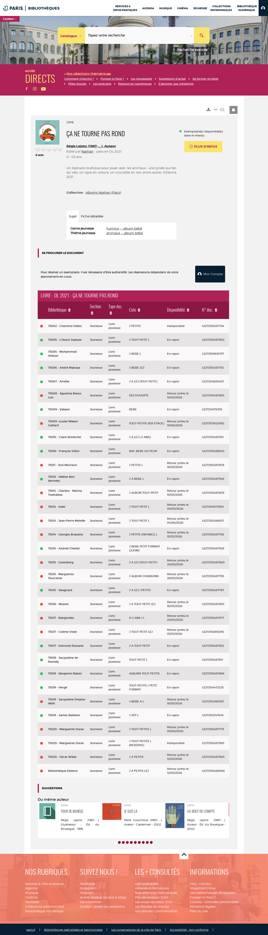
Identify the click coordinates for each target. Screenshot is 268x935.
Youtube (86, 892)
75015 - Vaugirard (60, 589)
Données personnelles (222, 901)
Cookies (196, 901)
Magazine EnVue (203, 887)
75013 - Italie (56, 505)
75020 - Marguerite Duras (66, 728)
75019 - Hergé (57, 686)
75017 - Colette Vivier (62, 631)
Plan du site (199, 910)
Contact (205, 883)
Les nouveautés (146, 883)
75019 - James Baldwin (64, 714)
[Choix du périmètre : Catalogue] (71, 35)
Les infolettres (90, 901)
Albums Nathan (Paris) (103, 193)
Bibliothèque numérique (44, 910)
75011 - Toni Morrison (62, 464)
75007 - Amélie (58, 380)
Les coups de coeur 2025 (154, 901)
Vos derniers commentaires (156, 910)
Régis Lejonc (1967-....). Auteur (91, 146)
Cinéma (31, 896)
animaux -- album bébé (124, 233)
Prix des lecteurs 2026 (151, 896)
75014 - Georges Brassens (65, 533)
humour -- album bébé (124, 228)
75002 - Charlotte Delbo (65, 325)
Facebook (87, 883)
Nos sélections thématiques (156, 892)
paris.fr (30, 928)
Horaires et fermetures (152, 887)
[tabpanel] (121, 231)
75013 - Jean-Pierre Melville (66, 519)
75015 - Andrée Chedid (64, 547)
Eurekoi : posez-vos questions (102, 905)
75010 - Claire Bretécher (64, 436)
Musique (31, 892)
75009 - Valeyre (59, 408)
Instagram (88, 887)
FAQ (193, 883)
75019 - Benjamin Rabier (65, 672)
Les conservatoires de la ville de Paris (136, 928)
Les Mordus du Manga (152, 905)
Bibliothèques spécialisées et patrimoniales (73, 928)
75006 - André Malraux (64, 366)
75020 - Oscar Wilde (62, 756)
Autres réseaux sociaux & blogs (103, 896)
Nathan (87, 151)
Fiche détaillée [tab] (92, 216)
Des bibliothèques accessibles (212, 892)
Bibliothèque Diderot (63, 770)
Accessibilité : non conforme (189, 928)
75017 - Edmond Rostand (65, 645)
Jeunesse (32, 901)
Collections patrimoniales (44, 905)
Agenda (31, 887)
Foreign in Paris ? (203, 896)
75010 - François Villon (63, 450)
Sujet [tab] (73, 216)
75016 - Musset (58, 603)
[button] (263, 8)
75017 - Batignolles (61, 617)
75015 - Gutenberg (60, 561)
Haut (183, 854)
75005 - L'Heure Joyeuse (65, 339)
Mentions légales (203, 905)
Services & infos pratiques (44, 883)
